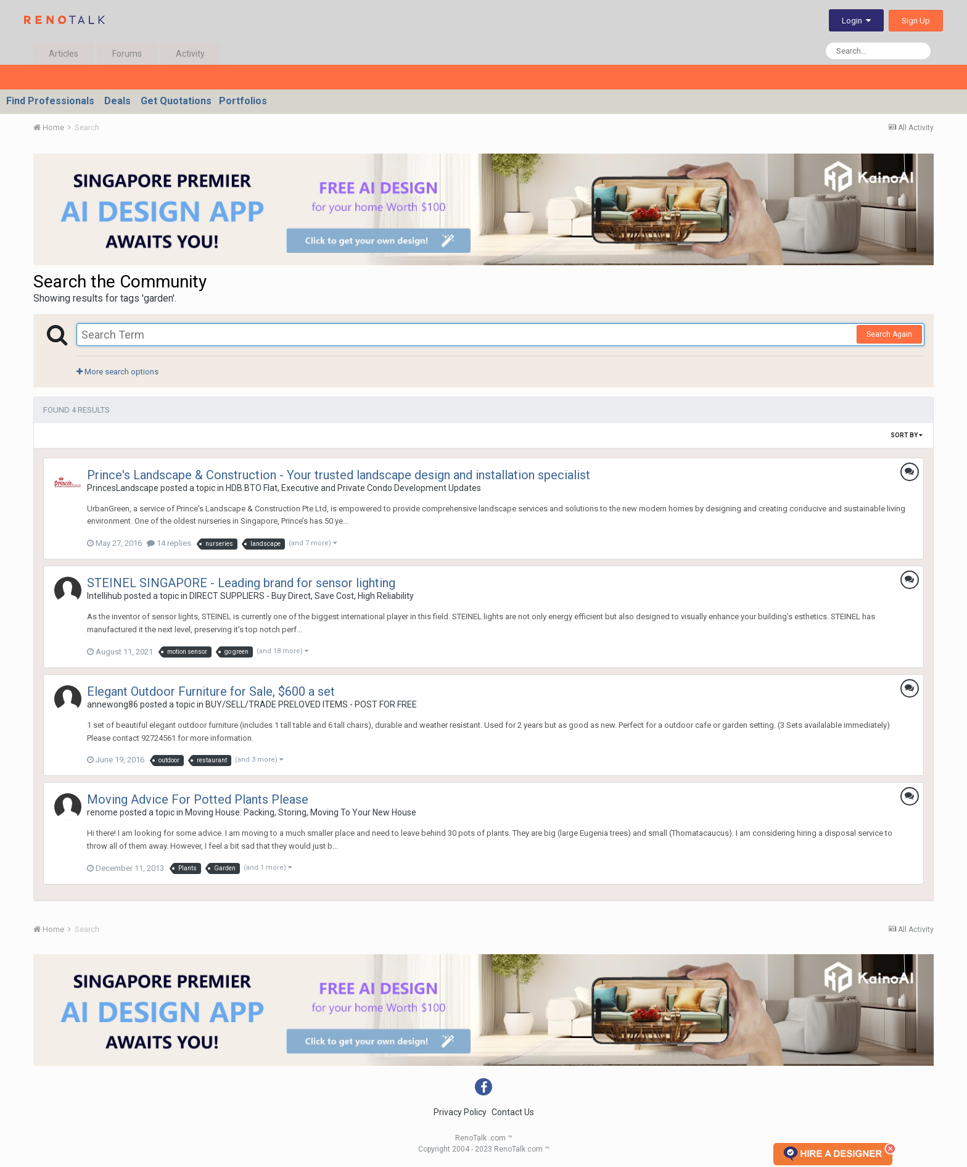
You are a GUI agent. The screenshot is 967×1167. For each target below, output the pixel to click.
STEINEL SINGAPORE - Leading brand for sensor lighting (241, 582)
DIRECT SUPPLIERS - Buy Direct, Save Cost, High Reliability (301, 596)
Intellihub (104, 596)
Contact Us (513, 1112)
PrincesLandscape (122, 488)
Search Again (889, 334)
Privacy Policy (460, 1112)
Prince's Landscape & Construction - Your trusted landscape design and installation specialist (338, 475)
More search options (117, 371)
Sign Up (916, 20)
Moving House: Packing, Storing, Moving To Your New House (300, 812)
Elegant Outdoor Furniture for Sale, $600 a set (211, 691)
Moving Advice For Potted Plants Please (197, 799)
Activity (190, 54)
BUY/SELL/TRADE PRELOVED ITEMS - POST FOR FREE (311, 704)
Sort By (907, 435)
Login (856, 20)
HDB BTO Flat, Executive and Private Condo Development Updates (353, 488)
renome (102, 812)
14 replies (169, 543)
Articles (63, 54)
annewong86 (112, 704)
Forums (127, 54)
